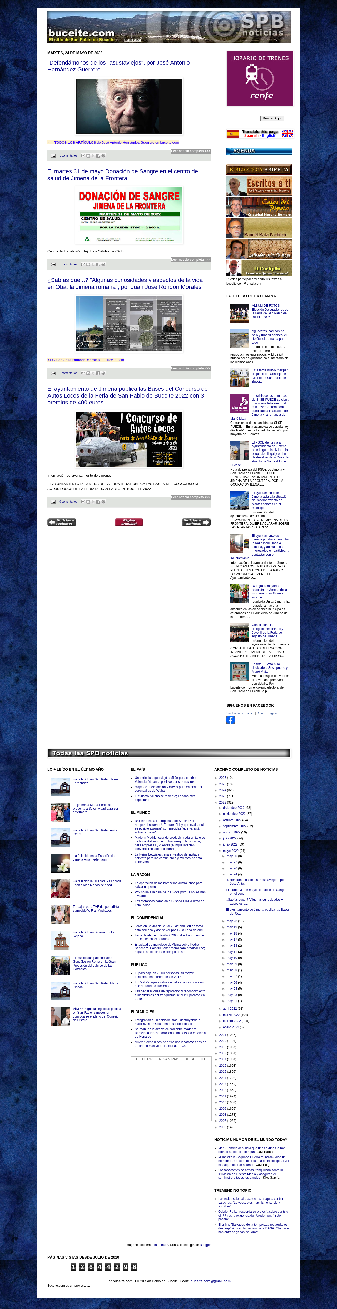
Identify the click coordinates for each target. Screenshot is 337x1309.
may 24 (232, 874)
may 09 (232, 964)
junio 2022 (231, 844)
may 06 (232, 982)
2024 (223, 790)
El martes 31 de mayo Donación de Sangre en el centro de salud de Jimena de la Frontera (122, 174)
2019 (223, 1047)
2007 (223, 1121)
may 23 (232, 921)
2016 (223, 1065)
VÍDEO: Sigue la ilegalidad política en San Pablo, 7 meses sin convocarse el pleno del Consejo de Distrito (97, 1014)
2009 (223, 1108)
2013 (223, 1084)
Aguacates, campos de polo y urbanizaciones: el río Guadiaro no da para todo (269, 336)
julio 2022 (230, 838)
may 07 (232, 976)
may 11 (232, 952)
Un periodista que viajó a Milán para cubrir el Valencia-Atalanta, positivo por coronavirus (166, 779)
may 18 (232, 933)
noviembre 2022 (234, 814)
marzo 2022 (232, 1015)
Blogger (205, 1245)
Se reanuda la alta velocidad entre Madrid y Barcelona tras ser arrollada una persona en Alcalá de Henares (170, 1033)
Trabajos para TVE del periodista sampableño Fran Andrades (96, 908)
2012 (223, 1090)
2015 (223, 1071)
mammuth (161, 1245)
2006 (223, 1127)
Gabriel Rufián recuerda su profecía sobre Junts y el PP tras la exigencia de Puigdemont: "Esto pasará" (253, 1215)
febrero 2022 (232, 1021)
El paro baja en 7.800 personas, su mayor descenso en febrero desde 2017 (164, 975)
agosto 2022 (232, 832)
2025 (223, 784)
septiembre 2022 (235, 826)
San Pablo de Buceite (240, 713)
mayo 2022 (231, 851)
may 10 (232, 958)
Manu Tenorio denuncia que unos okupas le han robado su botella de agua (251, 1150)
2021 (223, 1035)
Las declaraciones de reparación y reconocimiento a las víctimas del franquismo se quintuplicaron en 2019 (170, 995)
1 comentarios (68, 155)
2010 (223, 1102)
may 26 (232, 868)
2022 (223, 802)
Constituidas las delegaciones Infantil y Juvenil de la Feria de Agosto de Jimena (267, 630)
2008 (223, 1115)
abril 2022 (230, 1008)
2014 (223, 1078)
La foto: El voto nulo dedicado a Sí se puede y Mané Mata (270, 668)
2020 (223, 1041)
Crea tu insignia (267, 713)
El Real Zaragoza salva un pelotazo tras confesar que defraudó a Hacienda (169, 984)
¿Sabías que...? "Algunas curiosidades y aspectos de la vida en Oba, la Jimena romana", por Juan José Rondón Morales (125, 283)
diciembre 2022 (234, 808)
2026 (223, 778)
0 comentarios (68, 501)
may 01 (232, 1001)
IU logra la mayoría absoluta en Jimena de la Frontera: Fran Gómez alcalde (269, 591)
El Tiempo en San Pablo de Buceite (171, 1059)
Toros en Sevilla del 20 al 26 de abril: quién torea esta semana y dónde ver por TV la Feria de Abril (169, 928)
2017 (223, 1059)
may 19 (232, 927)
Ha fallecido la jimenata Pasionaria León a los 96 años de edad (97, 883)
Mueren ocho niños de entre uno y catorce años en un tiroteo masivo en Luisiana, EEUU (170, 1044)
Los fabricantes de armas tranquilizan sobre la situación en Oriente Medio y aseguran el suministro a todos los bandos (250, 1174)
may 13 (232, 945)
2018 (223, 1053)
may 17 (232, 939)
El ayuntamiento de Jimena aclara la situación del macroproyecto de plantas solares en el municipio (270, 500)
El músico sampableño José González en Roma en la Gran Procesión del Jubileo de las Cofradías (94, 963)
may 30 (232, 856)
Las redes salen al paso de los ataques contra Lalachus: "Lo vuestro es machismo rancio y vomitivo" (250, 1202)
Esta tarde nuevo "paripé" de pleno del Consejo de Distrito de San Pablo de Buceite (270, 375)
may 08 (232, 970)
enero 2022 (231, 1027)
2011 (223, 1096)
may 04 (232, 988)
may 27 (232, 862)
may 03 (232, 995)
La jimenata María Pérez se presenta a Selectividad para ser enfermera (95, 808)
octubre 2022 (232, 820)
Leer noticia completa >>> (190, 151)
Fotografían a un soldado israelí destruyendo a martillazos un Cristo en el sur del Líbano (167, 1022)
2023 (223, 796)
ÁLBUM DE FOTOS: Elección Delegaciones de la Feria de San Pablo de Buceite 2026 (270, 311)
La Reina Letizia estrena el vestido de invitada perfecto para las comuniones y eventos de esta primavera (168, 858)
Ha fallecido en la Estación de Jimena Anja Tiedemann (94, 857)
